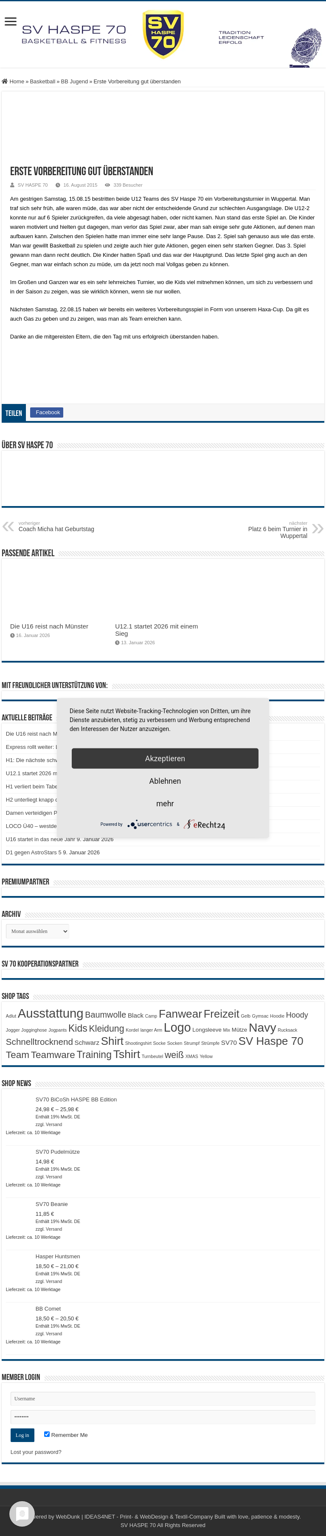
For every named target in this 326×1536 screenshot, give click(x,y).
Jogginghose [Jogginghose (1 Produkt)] (34, 1030)
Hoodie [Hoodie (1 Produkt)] (277, 1015)
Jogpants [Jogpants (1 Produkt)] (57, 1030)
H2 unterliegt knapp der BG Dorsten (50, 799)
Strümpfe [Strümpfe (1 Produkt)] (210, 1043)
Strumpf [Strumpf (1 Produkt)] (192, 1043)
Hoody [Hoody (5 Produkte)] (297, 1015)
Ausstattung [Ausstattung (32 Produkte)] (51, 1013)
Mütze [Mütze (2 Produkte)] (239, 1030)
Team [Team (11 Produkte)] (17, 1055)
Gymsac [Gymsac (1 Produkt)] (260, 1015)
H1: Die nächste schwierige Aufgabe (50, 760)
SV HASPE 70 (33, 185)
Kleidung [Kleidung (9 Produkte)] (106, 1029)
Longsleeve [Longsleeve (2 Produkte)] (207, 1030)
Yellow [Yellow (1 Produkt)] (206, 1056)
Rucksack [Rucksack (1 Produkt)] (287, 1030)
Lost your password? (36, 1452)
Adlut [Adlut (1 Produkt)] (11, 1015)
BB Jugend (74, 81)
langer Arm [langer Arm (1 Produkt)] (152, 1030)
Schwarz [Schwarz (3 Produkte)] (87, 1042)
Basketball (42, 81)
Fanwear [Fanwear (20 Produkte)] (180, 1013)
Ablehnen (165, 781)
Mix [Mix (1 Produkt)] (226, 1030)
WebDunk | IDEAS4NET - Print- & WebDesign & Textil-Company (134, 1516)
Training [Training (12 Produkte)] (94, 1054)
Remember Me (66, 1435)
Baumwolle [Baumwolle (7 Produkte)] (105, 1014)
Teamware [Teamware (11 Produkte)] (53, 1055)
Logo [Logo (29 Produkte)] (177, 1027)
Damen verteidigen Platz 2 (38, 813)
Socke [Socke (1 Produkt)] (159, 1043)
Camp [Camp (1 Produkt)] (151, 1015)
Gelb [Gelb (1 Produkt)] (245, 1015)
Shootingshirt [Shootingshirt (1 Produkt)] (138, 1043)
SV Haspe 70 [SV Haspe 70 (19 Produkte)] (271, 1041)
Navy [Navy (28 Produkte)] (262, 1027)
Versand (54, 1124)
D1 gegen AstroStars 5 (34, 852)
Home (13, 81)
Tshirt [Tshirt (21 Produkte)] (126, 1054)
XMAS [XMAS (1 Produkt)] (191, 1056)
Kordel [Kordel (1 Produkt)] (132, 1030)
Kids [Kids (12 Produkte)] (77, 1028)
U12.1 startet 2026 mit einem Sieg (48, 773)
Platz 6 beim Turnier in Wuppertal (263, 530)
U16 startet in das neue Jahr (40, 839)
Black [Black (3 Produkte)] (135, 1015)
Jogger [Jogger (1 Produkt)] (13, 1030)
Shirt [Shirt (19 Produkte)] (112, 1041)
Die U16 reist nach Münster (49, 626)
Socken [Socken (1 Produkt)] (175, 1043)
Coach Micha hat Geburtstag (62, 526)
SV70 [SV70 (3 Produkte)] (229, 1042)
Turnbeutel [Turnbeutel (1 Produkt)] (152, 1056)
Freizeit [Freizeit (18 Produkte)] (221, 1014)
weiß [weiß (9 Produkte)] (174, 1055)
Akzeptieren (165, 758)
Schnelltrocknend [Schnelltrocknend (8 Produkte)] (39, 1042)
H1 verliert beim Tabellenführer (43, 786)
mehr (165, 803)
